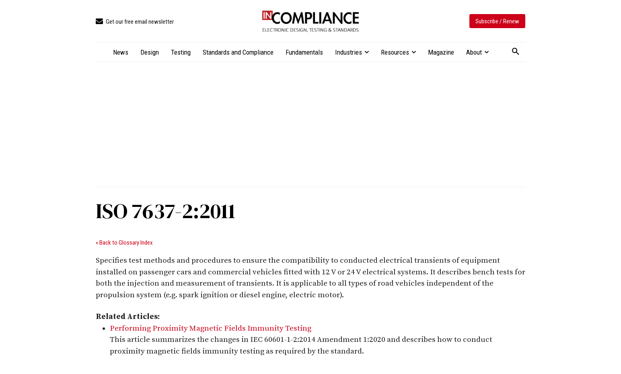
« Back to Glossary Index (124, 242)
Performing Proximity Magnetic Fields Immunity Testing (210, 328)
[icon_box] (135, 22)
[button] (515, 51)
